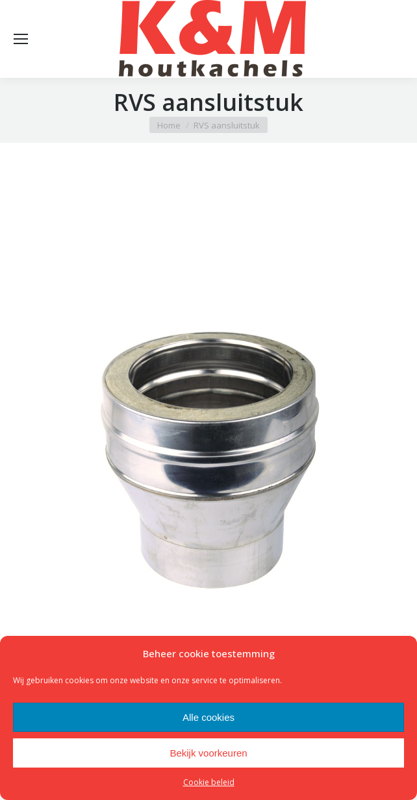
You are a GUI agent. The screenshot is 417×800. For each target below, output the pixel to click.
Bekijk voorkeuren (208, 752)
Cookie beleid (208, 782)
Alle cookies (208, 717)
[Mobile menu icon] (21, 39)
